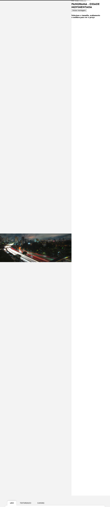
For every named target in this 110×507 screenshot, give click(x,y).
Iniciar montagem (79, 10)
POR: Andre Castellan (78, 1)
